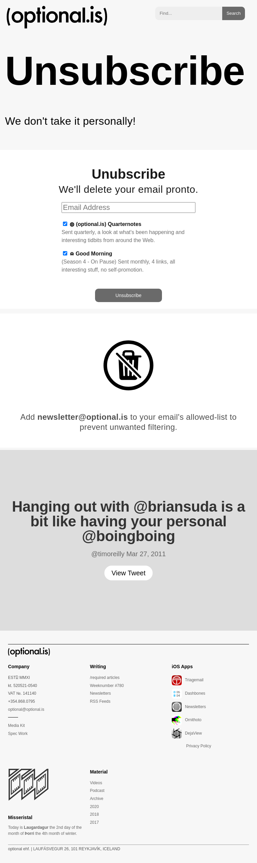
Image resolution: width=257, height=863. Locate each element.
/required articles (105, 677)
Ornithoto (186, 719)
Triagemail (187, 680)
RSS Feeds (100, 701)
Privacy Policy (198, 746)
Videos (96, 783)
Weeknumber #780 (107, 685)
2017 (94, 822)
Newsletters (100, 693)
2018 (94, 814)
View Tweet (128, 573)
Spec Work (17, 733)
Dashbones (188, 693)
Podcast (97, 790)
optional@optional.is (26, 709)
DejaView (187, 733)
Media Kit (16, 725)
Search (234, 13)
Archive (96, 798)
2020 (94, 806)
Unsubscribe (128, 295)
